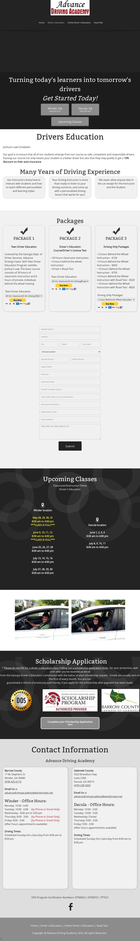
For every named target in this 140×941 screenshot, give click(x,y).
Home (34, 925)
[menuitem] (41, 23)
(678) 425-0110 (13, 781)
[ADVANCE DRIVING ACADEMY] (70, 7)
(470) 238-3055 (82, 785)
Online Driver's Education (79, 925)
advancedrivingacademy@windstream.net (29, 792)
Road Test (102, 925)
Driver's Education (51, 925)
